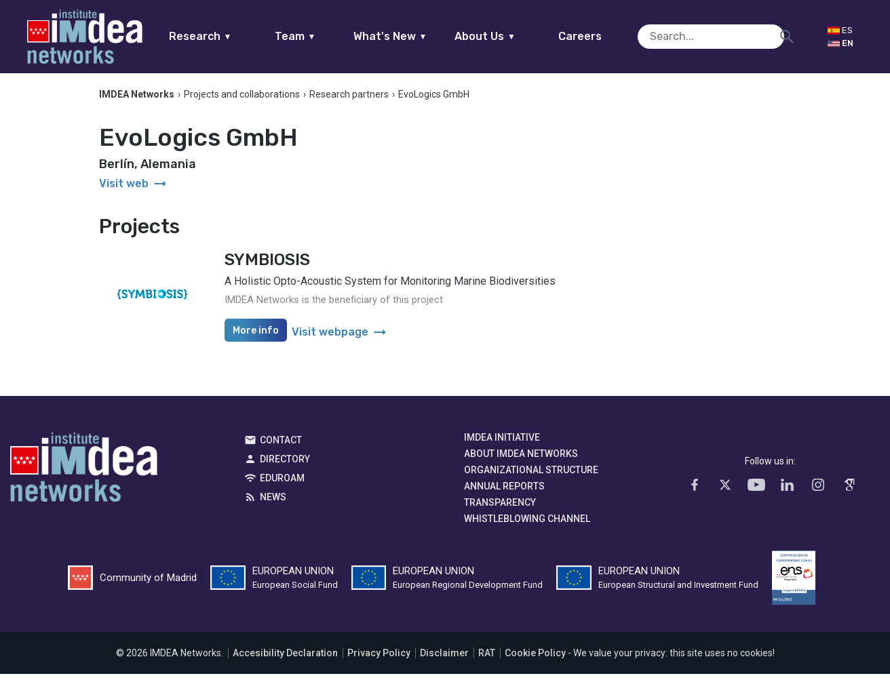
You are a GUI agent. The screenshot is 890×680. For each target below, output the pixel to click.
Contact (281, 446)
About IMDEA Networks (521, 459)
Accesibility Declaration (285, 659)
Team (321, 36)
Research (226, 36)
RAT (486, 659)
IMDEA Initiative (502, 443)
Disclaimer (444, 659)
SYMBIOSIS (267, 265)
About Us (511, 36)
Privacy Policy (378, 659)
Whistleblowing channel (527, 524)
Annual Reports (504, 492)
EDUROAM (282, 484)
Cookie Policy (535, 659)
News (273, 503)
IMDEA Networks (83, 477)
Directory (285, 465)
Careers (606, 36)
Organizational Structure (531, 476)
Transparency (500, 508)
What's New (416, 36)
